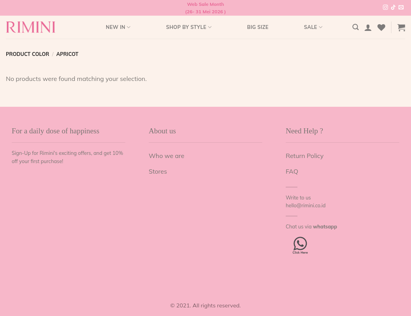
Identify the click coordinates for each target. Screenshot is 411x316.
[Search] (355, 27)
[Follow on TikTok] (393, 8)
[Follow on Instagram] (385, 8)
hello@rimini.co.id (306, 205)
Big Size (258, 27)
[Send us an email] (401, 8)
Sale (313, 27)
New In (118, 27)
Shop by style (189, 27)
